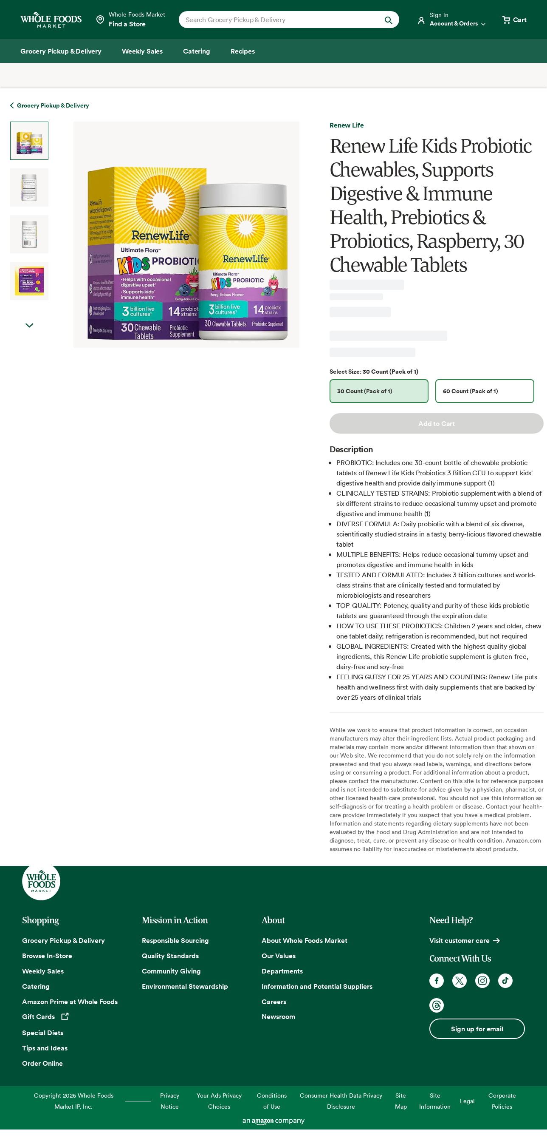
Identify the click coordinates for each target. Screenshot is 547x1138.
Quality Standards (170, 955)
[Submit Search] (388, 19)
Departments (282, 971)
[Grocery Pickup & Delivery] (61, 51)
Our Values (279, 955)
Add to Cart (436, 423)
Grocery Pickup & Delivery (63, 940)
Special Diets (42, 1032)
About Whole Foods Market (304, 940)
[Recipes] (243, 51)
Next (29, 325)
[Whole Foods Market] (51, 20)
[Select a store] (130, 19)
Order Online (42, 1063)
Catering (36, 986)
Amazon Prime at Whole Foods (70, 1001)
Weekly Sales (43, 971)
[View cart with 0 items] (514, 19)
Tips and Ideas (45, 1048)
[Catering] (196, 51)
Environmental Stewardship (185, 986)
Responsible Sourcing (175, 940)
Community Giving (171, 971)
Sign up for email (477, 1028)
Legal (467, 1101)
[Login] (452, 19)
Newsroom (278, 1016)
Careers (274, 1001)
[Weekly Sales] (142, 51)
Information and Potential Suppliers (317, 986)
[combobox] (279, 19)
